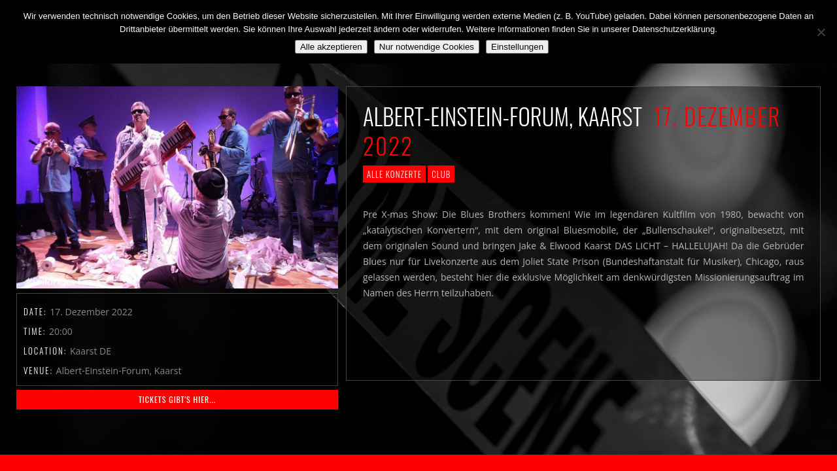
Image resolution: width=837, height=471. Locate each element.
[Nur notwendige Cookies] (820, 32)
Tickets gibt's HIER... (177, 399)
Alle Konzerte (394, 174)
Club (441, 174)
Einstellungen (517, 47)
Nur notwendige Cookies (426, 47)
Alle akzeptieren (331, 47)
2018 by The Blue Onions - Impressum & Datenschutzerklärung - (418, 463)
